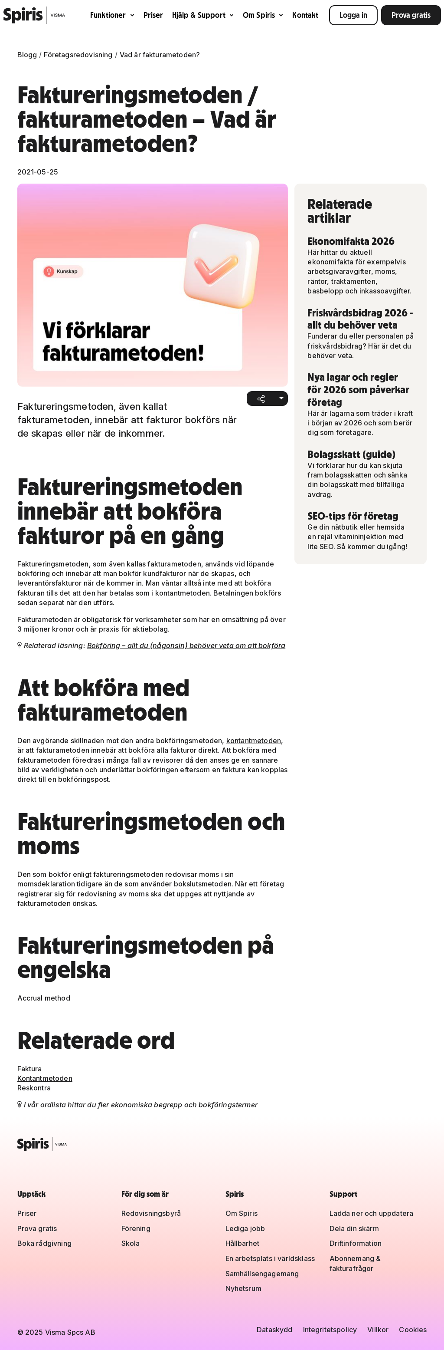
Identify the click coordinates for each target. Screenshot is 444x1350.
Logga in (353, 15)
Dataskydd (274, 1329)
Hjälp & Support (203, 15)
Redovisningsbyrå (151, 1213)
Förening (135, 1228)
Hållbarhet (242, 1243)
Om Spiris (263, 15)
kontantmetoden (253, 740)
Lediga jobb (245, 1228)
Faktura (29, 1068)
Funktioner (112, 15)
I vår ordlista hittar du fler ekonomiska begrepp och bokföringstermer (137, 1104)
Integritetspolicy (330, 1329)
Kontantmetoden (44, 1078)
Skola (130, 1243)
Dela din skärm (354, 1228)
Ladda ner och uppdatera (372, 1213)
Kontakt (305, 15)
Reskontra (34, 1087)
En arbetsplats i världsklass (270, 1258)
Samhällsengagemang (262, 1273)
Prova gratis (411, 15)
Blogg (27, 54)
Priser (153, 15)
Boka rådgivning (44, 1243)
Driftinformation (356, 1243)
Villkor (377, 1329)
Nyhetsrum (243, 1288)
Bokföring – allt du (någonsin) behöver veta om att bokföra (186, 645)
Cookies (413, 1329)
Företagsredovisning (78, 54)
